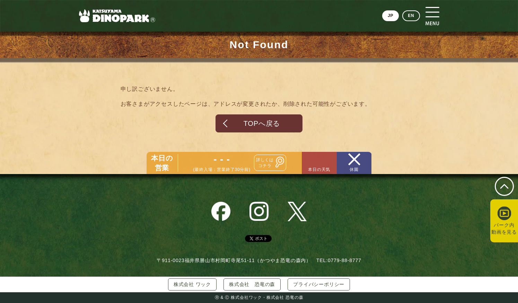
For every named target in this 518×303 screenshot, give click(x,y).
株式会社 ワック (192, 284)
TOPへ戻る (262, 123)
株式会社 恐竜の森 (252, 284)
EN (411, 15)
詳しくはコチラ (265, 162)
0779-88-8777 (344, 260)
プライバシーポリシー (318, 284)
